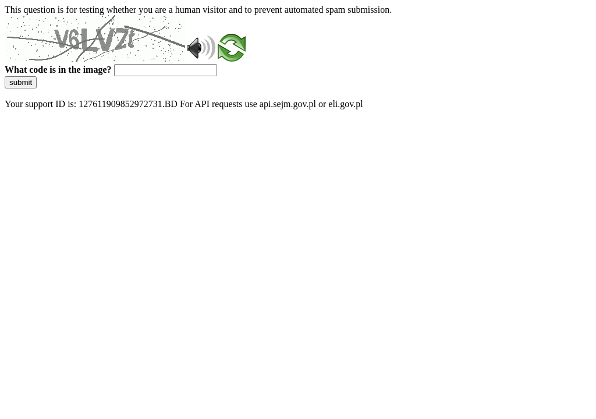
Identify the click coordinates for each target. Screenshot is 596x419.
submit (20, 82)
